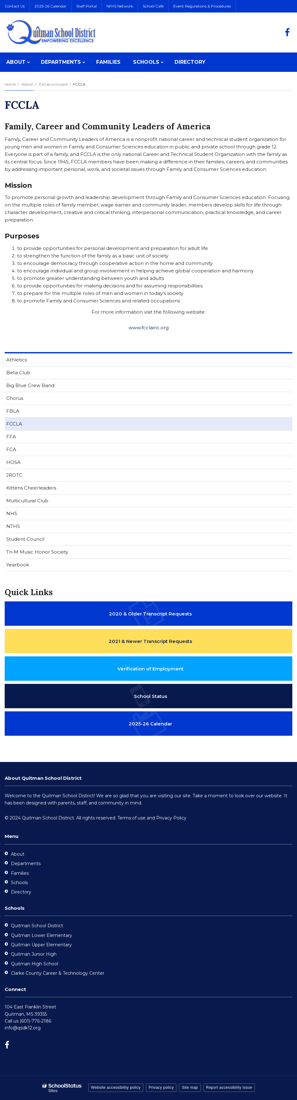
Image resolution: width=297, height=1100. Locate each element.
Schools (19, 882)
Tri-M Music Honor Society (37, 552)
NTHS (13, 526)
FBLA (12, 411)
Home (10, 84)
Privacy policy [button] (161, 1087)
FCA (11, 449)
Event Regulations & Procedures (202, 6)
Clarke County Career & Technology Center (57, 973)
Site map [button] (190, 1087)
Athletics (16, 360)
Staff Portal (86, 6)
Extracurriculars (53, 84)
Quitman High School (34, 964)
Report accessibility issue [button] (229, 1087)
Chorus (14, 398)
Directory (21, 892)
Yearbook (17, 565)
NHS (11, 513)
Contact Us (15, 6)
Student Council (25, 539)
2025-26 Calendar (50, 6)
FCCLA (14, 424)
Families (20, 873)
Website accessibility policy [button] (116, 1087)
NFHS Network (119, 6)
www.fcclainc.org (149, 328)
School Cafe (153, 6)
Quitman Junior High (34, 954)
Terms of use (131, 818)
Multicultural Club (27, 501)
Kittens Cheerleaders (31, 488)
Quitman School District (37, 925)
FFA (11, 437)
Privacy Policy (171, 818)
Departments (26, 863)
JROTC (14, 475)
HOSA (13, 462)
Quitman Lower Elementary (41, 935)
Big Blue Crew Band (30, 385)
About (27, 84)
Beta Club (18, 373)
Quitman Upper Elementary (41, 945)
